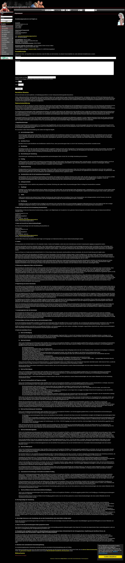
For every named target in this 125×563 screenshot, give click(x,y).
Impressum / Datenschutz (55, 561)
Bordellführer (4, 40)
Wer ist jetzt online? (6, 32)
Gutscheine (4, 46)
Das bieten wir (5, 30)
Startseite (4, 26)
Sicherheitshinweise (77, 561)
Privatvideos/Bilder (6, 42)
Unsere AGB (70, 561)
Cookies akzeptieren (110, 557)
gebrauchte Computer (25, 553)
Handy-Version (64, 561)
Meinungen (4, 52)
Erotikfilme (4, 44)
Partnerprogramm (84, 561)
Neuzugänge (4, 34)
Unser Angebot (5, 48)
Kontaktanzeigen (5, 38)
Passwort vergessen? (6, 22)
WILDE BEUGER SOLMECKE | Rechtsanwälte (58, 553)
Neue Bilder (4, 36)
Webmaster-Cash (5, 54)
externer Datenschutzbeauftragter (90, 552)
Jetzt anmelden (5, 28)
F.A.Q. (3, 50)
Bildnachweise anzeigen (20, 558)
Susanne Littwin (32, 49)
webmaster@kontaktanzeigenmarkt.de (27, 36)
